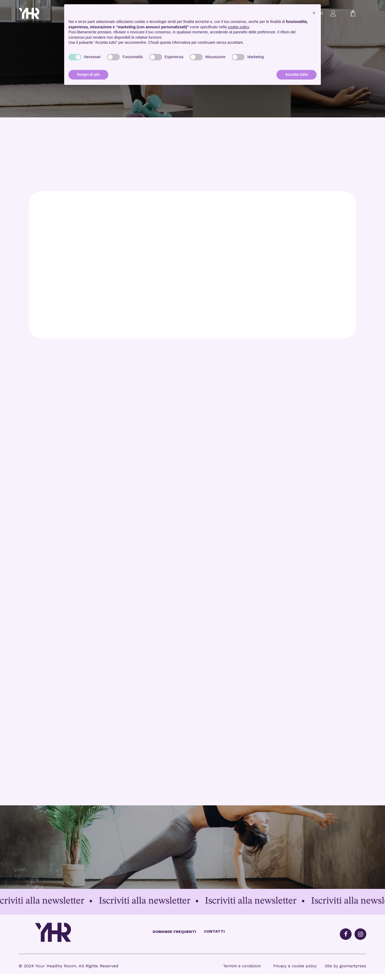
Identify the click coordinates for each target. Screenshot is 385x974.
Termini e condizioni (242, 966)
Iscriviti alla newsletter (49, 901)
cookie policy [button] (238, 27)
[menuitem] (333, 13)
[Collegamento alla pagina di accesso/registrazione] (333, 13)
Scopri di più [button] (88, 74)
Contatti (214, 931)
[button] (314, 13)
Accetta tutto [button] (296, 74)
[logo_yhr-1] (37, 13)
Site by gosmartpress (345, 966)
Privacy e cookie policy (295, 966)
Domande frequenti (174, 931)
